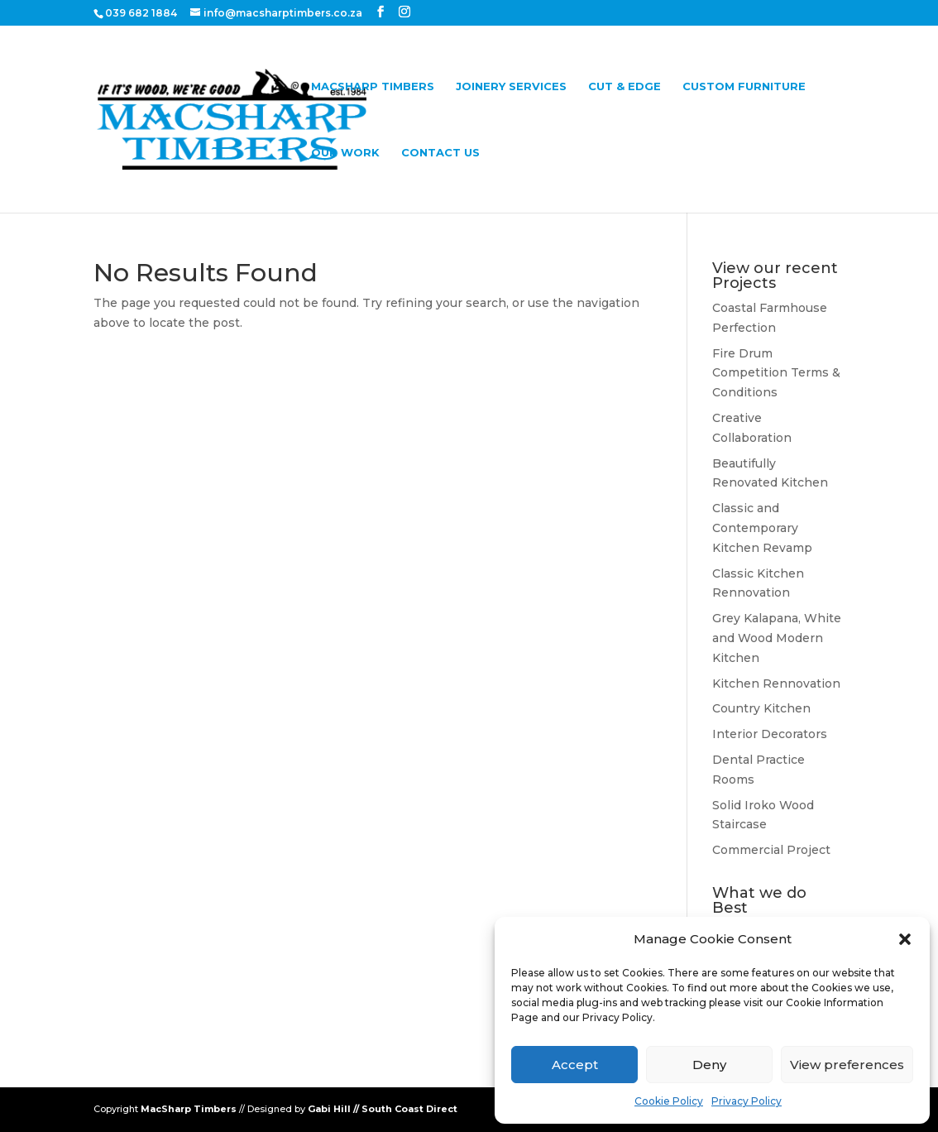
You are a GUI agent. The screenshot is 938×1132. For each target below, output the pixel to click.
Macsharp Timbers (372, 86)
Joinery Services (511, 86)
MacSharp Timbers (189, 1109)
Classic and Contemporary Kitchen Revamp (762, 528)
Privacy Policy (746, 1101)
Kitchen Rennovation (776, 683)
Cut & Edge (624, 86)
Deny (709, 1064)
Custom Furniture (744, 86)
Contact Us (440, 152)
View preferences (847, 1064)
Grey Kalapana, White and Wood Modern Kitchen (776, 638)
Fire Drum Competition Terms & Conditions (776, 373)
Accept (575, 1064)
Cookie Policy (668, 1101)
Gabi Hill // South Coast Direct (382, 1109)
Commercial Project (771, 849)
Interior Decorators (769, 734)
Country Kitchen (761, 708)
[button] (905, 939)
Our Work (345, 152)
